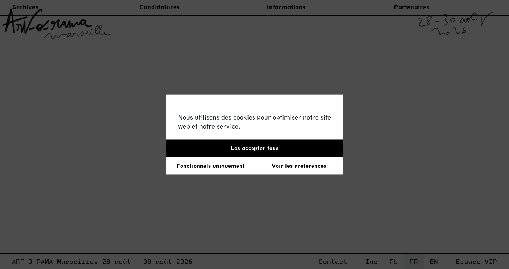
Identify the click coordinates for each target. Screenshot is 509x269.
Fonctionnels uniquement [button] (210, 166)
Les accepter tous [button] (254, 148)
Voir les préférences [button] (299, 166)
